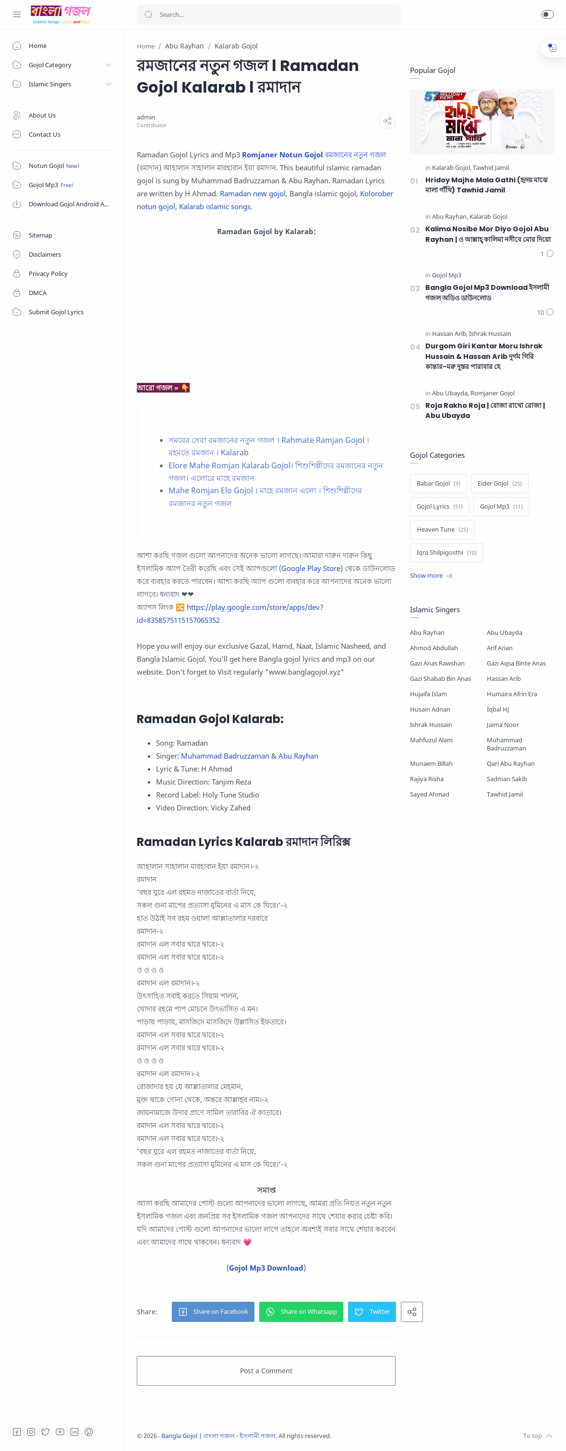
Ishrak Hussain (431, 725)
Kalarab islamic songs (215, 206)
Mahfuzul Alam (431, 740)
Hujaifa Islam (428, 694)
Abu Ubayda (504, 633)
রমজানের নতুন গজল (355, 154)
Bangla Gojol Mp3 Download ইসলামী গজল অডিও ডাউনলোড (487, 293)
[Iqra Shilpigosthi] (446, 552)
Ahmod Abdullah (434, 648)
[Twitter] (45, 1432)
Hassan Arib (504, 679)
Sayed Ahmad (429, 794)
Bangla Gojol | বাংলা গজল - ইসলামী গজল (218, 1436)
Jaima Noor (503, 725)
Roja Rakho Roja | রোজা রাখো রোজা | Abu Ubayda (485, 411)
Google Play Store (310, 568)
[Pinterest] (89, 1432)
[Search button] (148, 14)
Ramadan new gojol (253, 193)
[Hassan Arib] (450, 334)
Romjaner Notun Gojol (282, 154)
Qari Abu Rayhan (511, 764)
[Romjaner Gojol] (492, 393)
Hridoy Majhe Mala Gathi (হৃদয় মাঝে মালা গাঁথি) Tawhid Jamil (486, 185)
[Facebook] (17, 1432)
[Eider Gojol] (500, 483)
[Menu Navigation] (17, 14)
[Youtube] (60, 1432)
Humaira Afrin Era (512, 694)
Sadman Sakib (507, 779)
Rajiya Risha (427, 779)
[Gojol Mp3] (446, 275)
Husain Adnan (430, 709)
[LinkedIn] (74, 1432)
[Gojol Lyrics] (440, 506)
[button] (548, 14)
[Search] (269, 14)
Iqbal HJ (498, 709)
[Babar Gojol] (438, 483)
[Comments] (547, 254)
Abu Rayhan (298, 756)
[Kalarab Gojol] (451, 168)
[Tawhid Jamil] (491, 168)
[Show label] (431, 576)
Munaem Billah (431, 764)
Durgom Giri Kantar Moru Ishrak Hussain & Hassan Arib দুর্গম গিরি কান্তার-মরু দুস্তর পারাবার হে (483, 356)
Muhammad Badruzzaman (225, 756)
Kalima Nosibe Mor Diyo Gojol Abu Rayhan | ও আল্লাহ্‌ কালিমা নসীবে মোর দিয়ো (488, 234)
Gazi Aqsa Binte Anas (516, 663)
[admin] (146, 117)
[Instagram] (31, 1432)
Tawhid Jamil (505, 794)
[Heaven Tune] (442, 529)
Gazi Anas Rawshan (437, 663)
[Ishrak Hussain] (490, 334)
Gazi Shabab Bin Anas (440, 679)
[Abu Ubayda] (450, 393)
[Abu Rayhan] (450, 217)
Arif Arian (500, 648)
